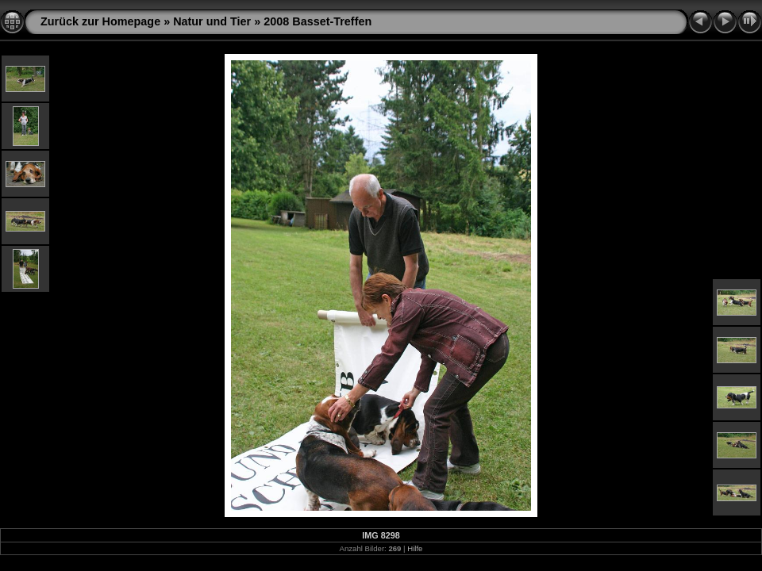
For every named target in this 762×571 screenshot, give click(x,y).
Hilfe (414, 548)
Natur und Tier (212, 21)
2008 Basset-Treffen (317, 21)
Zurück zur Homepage (100, 21)
